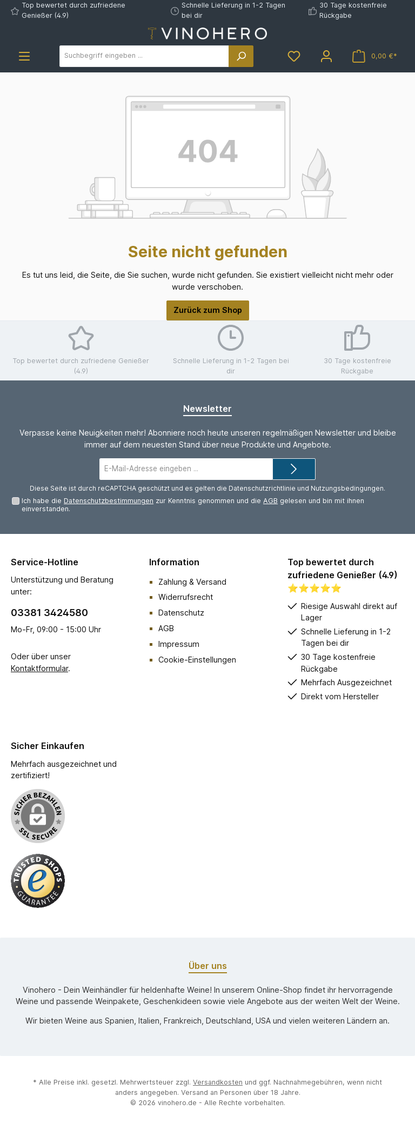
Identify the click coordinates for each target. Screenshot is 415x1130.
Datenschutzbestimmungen (108, 501)
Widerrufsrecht (185, 596)
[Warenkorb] (374, 56)
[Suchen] (241, 56)
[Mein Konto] (326, 56)
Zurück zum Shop (207, 310)
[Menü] (24, 56)
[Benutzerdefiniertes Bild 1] (38, 881)
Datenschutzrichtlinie (262, 488)
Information (174, 562)
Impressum (178, 643)
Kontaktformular (39, 668)
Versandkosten (218, 1082)
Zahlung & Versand (192, 581)
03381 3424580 (49, 612)
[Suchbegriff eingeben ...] (144, 56)
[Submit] (294, 469)
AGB (270, 501)
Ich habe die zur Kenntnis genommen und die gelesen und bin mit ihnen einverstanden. (193, 505)
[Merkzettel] (293, 56)
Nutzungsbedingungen (347, 488)
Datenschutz (181, 612)
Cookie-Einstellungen (197, 659)
